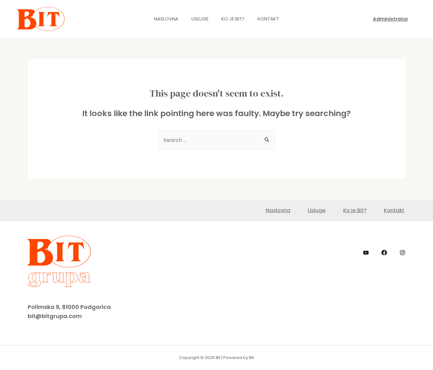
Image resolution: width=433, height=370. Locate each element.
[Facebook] (384, 252)
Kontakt (272, 18)
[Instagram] (402, 252)
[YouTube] (366, 252)
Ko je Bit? (234, 18)
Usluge (198, 18)
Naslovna (162, 18)
